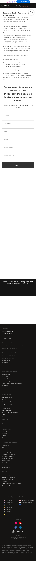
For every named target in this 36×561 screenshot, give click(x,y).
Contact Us (5, 445)
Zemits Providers (7, 463)
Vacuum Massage (7, 410)
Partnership (5, 465)
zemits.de (9, 514)
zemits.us (9, 500)
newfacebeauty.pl (27, 502)
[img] (11, 1)
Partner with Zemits (8, 488)
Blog (3, 447)
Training (4, 481)
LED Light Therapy (7, 414)
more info (5, 362)
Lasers (4, 435)
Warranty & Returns (7, 458)
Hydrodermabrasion (8, 397)
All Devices (5, 427)
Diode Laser (5, 419)
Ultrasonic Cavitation (8, 406)
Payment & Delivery (8, 456)
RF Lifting (4, 399)
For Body (4, 433)
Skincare (4, 437)
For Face (4, 431)
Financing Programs (8, 452)
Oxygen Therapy (7, 404)
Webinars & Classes (7, 485)
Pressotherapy (6, 408)
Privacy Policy (6, 460)
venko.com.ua (25, 505)
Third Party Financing (8, 454)
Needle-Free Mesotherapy (10, 412)
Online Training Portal (8, 477)
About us (4, 450)
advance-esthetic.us (28, 500)
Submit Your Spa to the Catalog (11, 483)
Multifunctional (6, 429)
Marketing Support (7, 479)
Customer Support (7, 475)
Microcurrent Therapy (8, 401)
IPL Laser (4, 417)
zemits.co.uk (10, 502)
